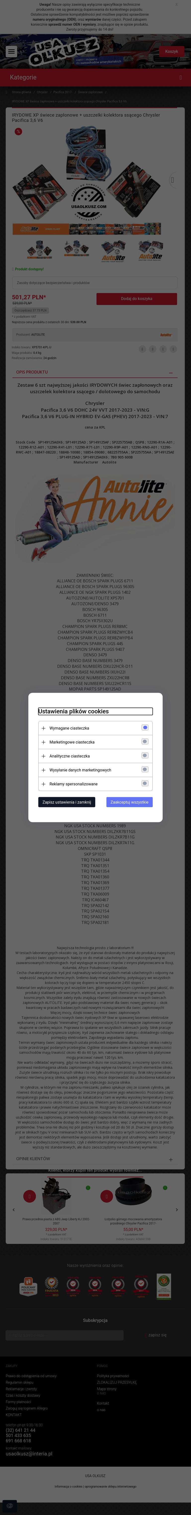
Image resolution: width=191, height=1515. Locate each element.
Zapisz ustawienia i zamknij (67, 802)
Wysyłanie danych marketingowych (80, 770)
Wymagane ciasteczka (69, 728)
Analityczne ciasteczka (69, 756)
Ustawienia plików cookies (73, 711)
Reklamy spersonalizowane (73, 784)
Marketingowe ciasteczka (72, 742)
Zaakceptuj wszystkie (129, 802)
